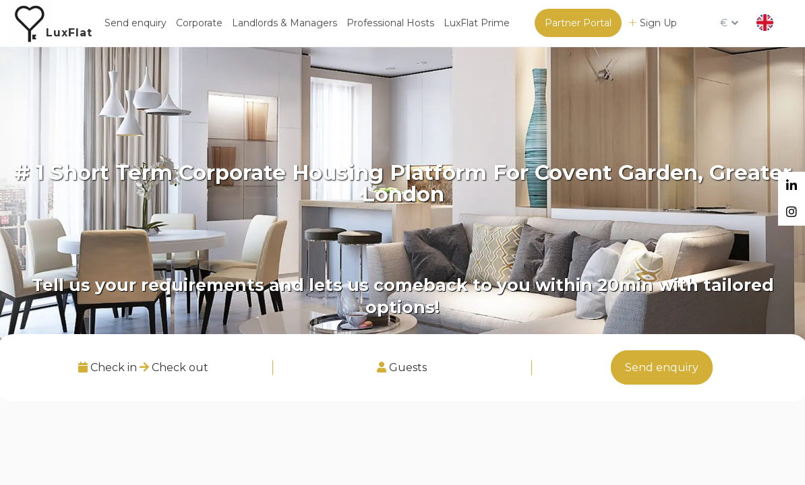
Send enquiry (136, 23)
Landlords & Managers (284, 23)
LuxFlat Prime (477, 23)
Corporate (199, 23)
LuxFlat (69, 32)
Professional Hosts (390, 23)
